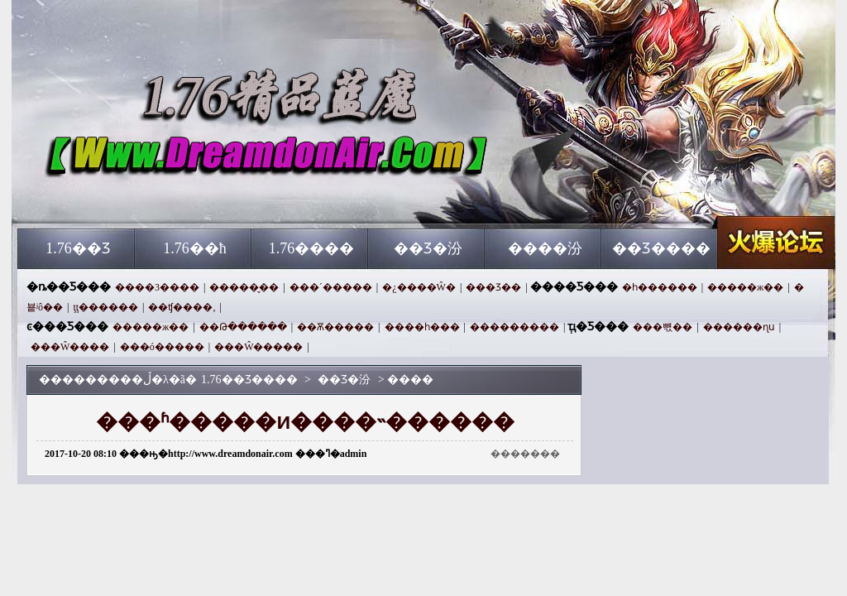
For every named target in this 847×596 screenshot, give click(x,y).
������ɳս (739, 327)
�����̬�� (244, 287)
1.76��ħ (195, 248)
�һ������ (659, 287)
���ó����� (162, 347)
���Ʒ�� (493, 287)
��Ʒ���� (661, 248)
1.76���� (312, 248)
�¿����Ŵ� (419, 287)
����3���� (157, 287)
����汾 (545, 248)
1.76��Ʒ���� (176, 198)
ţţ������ (105, 307)
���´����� (331, 287)
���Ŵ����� (258, 347)
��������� (514, 327)
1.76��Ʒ (78, 248)
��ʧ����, (181, 307)
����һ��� (422, 327)
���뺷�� (662, 327)
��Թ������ (243, 327)
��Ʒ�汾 (428, 248)
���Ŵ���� (70, 347)
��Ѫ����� (335, 327)
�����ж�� (745, 287)
